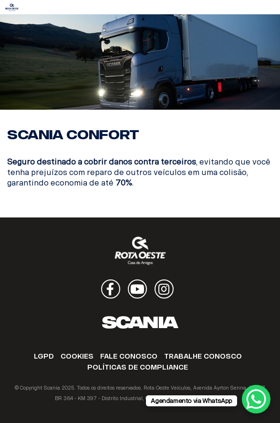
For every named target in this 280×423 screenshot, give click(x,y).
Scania (140, 322)
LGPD (44, 356)
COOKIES (77, 356)
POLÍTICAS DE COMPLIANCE (137, 367)
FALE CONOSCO (128, 356)
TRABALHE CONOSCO (203, 356)
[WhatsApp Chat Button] (256, 399)
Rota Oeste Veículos (12, 7)
